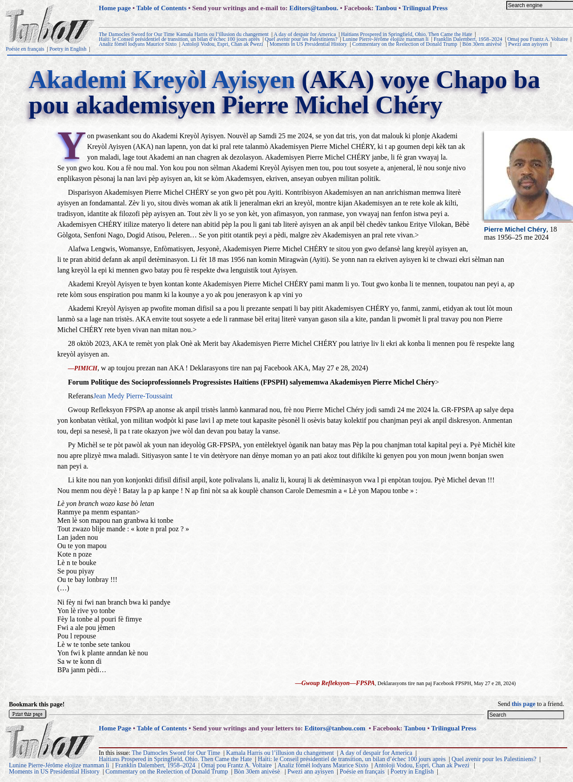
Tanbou (386, 8)
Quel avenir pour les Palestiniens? (301, 39)
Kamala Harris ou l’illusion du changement (222, 34)
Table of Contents (162, 8)
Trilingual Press (425, 8)
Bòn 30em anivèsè (482, 44)
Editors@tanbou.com (334, 728)
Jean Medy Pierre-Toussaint (133, 396)
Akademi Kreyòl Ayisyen (161, 79)
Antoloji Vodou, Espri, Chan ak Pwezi (223, 44)
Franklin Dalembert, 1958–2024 (468, 39)
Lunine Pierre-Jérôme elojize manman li (385, 39)
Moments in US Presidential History (308, 44)
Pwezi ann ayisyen (528, 44)
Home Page (115, 728)
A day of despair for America (305, 34)
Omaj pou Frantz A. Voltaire (537, 39)
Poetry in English (67, 49)
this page (523, 704)
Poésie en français (25, 49)
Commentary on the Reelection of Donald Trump (404, 44)
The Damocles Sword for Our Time (136, 34)
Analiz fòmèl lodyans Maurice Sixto (138, 44)
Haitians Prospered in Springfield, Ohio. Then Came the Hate (406, 34)
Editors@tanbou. (313, 8)
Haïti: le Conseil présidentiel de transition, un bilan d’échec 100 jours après (179, 39)
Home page (115, 8)
